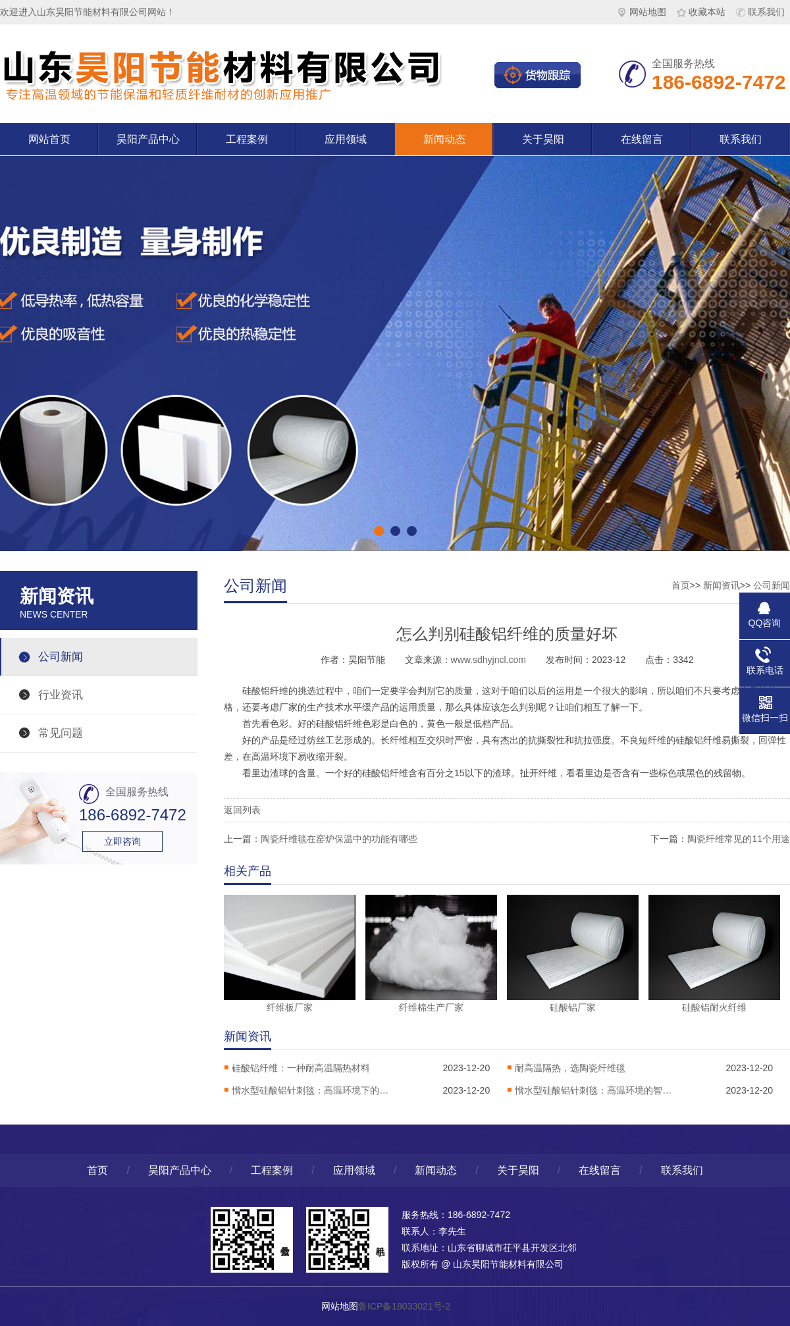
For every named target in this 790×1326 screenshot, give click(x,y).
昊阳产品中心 (148, 139)
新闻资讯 (721, 585)
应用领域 (346, 139)
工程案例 (247, 139)
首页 (681, 585)
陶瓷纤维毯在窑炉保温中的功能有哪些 (339, 839)
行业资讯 (60, 695)
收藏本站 (701, 12)
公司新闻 (60, 656)
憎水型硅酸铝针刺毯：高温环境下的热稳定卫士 (311, 1090)
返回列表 (242, 810)
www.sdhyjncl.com (488, 659)
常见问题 (60, 733)
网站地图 (642, 12)
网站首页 (49, 139)
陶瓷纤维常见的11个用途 (738, 839)
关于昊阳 (543, 139)
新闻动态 (444, 139)
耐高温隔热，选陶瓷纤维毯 (570, 1068)
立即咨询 (122, 841)
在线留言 (642, 139)
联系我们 (760, 12)
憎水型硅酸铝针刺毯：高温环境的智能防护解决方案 (594, 1090)
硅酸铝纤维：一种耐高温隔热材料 (301, 1068)
